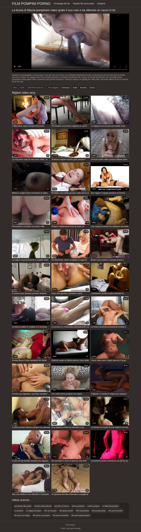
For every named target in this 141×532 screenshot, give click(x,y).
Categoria (101, 4)
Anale (75, 88)
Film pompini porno (31, 4)
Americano (66, 88)
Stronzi (92, 88)
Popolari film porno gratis (83, 4)
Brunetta (83, 88)
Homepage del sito (62, 4)
